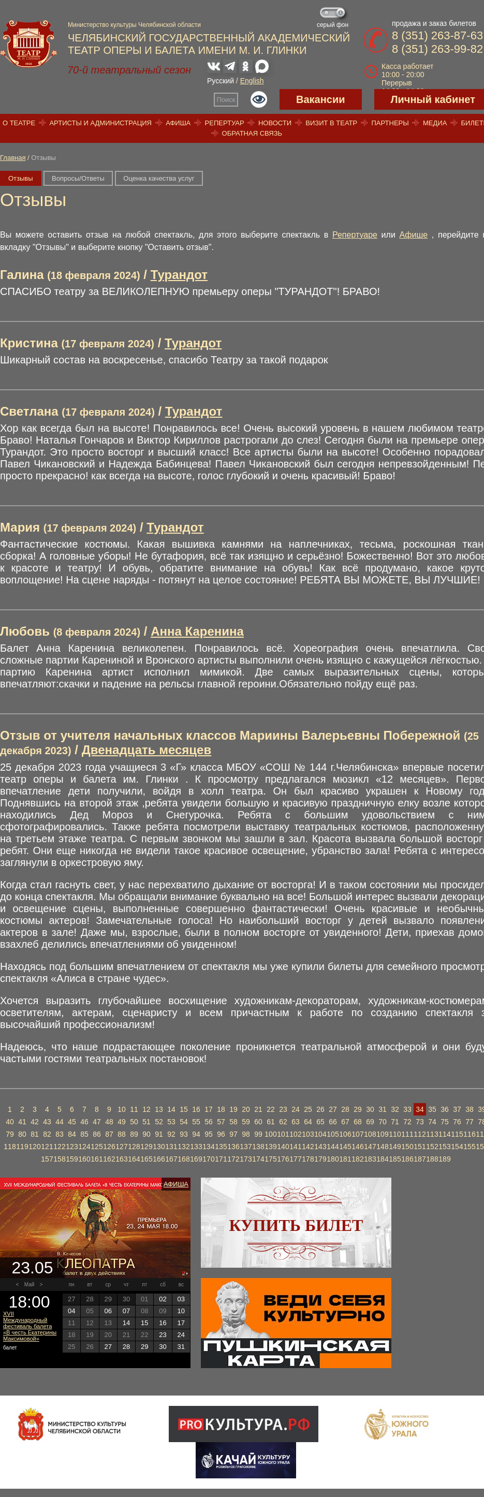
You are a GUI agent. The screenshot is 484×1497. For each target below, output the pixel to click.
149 (395, 1146)
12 (146, 1109)
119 (22, 1146)
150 (407, 1146)
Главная (12, 158)
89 (134, 1134)
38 (469, 1109)
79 (10, 1134)
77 (469, 1122)
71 (395, 1122)
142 (308, 1146)
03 (181, 1299)
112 (420, 1134)
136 (233, 1146)
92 (171, 1134)
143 (320, 1146)
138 (258, 1146)
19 (233, 1109)
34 (420, 1109)
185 (395, 1159)
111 (407, 1134)
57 (221, 1122)
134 (208, 1146)
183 (370, 1159)
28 (345, 1109)
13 (159, 1109)
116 (469, 1134)
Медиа (435, 123)
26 (320, 1109)
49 (122, 1122)
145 (345, 1146)
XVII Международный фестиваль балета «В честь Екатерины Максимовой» (29, 1326)
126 (109, 1146)
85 (84, 1134)
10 (122, 1109)
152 (432, 1146)
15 (184, 1109)
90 (146, 1134)
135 (221, 1146)
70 (382, 1122)
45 (72, 1122)
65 (320, 1122)
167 (171, 1159)
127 (121, 1146)
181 (345, 1159)
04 (71, 1311)
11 (134, 1109)
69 (370, 1122)
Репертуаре (354, 234)
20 (246, 1109)
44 (59, 1122)
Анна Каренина (197, 631)
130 (159, 1146)
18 (221, 1109)
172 (233, 1159)
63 (295, 1122)
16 (196, 1109)
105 (333, 1134)
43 (47, 1122)
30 (370, 1109)
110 (395, 1134)
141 (295, 1146)
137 (246, 1146)
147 (370, 1146)
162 (109, 1159)
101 (283, 1134)
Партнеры (389, 123)
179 (320, 1159)
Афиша (178, 123)
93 (184, 1134)
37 (457, 1109)
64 (308, 1122)
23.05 (32, 1267)
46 (84, 1122)
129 (146, 1146)
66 (333, 1122)
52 (159, 1122)
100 (270, 1134)
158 (59, 1159)
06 (107, 1311)
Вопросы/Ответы (78, 178)
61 (271, 1122)
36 (445, 1109)
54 (184, 1122)
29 (358, 1109)
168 (183, 1159)
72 (407, 1122)
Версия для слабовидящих (259, 99)
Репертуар (224, 123)
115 (457, 1134)
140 (283, 1146)
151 (420, 1146)
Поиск (226, 100)
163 (121, 1159)
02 (162, 1299)
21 (258, 1109)
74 (432, 1122)
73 (420, 1122)
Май (29, 1284)
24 (295, 1109)
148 (382, 1146)
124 (84, 1146)
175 (270, 1159)
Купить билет (296, 1225)
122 (59, 1146)
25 (308, 1109)
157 (47, 1159)
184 (382, 1159)
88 (122, 1134)
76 (457, 1122)
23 (283, 1109)
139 (270, 1146)
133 (196, 1146)
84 (72, 1134)
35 (432, 1109)
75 (445, 1122)
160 (84, 1159)
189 (444, 1159)
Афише (414, 234)
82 (47, 1134)
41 (22, 1122)
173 (246, 1159)
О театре (19, 123)
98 (246, 1134)
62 (283, 1122)
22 (271, 1109)
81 (35, 1134)
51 (146, 1122)
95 (208, 1134)
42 (35, 1122)
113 (432, 1134)
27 (333, 1109)
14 (171, 1109)
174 (258, 1159)
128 (134, 1146)
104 (320, 1134)
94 (196, 1134)
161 (96, 1159)
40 (10, 1122)
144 (333, 1146)
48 (109, 1122)
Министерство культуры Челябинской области (134, 24)
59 (246, 1122)
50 (134, 1122)
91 (159, 1134)
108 (370, 1134)
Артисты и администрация (100, 123)
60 (258, 1122)
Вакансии (320, 99)
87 (109, 1134)
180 (333, 1159)
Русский (220, 81)
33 (407, 1109)
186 (407, 1159)
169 (196, 1159)
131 (171, 1146)
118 (10, 1146)
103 (308, 1134)
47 (97, 1122)
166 (159, 1159)
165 (146, 1159)
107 (357, 1134)
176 (283, 1159)
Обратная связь (252, 133)
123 (72, 1146)
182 (357, 1159)
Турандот (179, 275)
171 (221, 1159)
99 (258, 1134)
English (252, 81)
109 (382, 1134)
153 (444, 1146)
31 (382, 1109)
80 (22, 1134)
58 (233, 1122)
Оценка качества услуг (158, 178)
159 (72, 1159)
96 (221, 1134)
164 (134, 1159)
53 (171, 1122)
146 (357, 1146)
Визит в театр (331, 123)
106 (345, 1134)
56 (208, 1122)
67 (345, 1122)
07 (126, 1311)
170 (208, 1159)
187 (420, 1159)
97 (233, 1134)
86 (97, 1134)
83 (59, 1134)
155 (469, 1146)
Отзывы (20, 178)
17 (208, 1109)
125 (96, 1146)
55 (196, 1122)
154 (457, 1146)
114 (444, 1134)
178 (308, 1159)
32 (395, 1109)
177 (295, 1159)
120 (34, 1146)
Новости (274, 123)
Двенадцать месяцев (147, 750)
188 (432, 1159)
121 (47, 1146)
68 (358, 1122)
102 (295, 1134)
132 (183, 1146)
